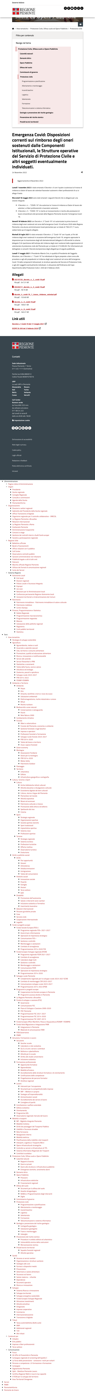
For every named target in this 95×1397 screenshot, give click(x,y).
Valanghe (24, 1237)
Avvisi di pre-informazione (30, 935)
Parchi (23, 713)
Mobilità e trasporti (19, 1121)
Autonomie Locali (18, 576)
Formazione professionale (26, 1064)
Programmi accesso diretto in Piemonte (35, 997)
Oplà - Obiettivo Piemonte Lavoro (24, 1375)
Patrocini (15, 562)
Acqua (23, 689)
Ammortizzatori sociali (29, 1099)
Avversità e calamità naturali (27, 648)
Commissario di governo (29, 72)
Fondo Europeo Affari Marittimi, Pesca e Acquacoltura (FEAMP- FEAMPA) (43, 1024)
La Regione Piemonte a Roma (23, 524)
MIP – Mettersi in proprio (30, 1094)
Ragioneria (20, 627)
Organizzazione (14, 505)
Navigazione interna (23, 1137)
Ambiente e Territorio (20, 684)
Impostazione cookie (21, 420)
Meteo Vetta (25, 762)
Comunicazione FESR (28, 970)
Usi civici (19, 589)
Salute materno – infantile (26, 1280)
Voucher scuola (26, 1045)
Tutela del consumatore (29, 875)
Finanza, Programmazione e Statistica (26, 611)
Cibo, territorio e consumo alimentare (30, 651)
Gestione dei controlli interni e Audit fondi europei (30, 535)
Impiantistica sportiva (29, 829)
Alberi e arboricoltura (28, 724)
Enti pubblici (16, 1345)
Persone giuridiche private (26, 913)
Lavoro (18, 1086)
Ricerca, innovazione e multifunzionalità (31, 656)
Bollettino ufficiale (19, 543)
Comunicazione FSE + (28, 940)
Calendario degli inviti (28, 962)
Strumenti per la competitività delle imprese (37, 1091)
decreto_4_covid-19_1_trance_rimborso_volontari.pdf (35, 294)
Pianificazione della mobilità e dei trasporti (32, 1142)
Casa (18, 916)
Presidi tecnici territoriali (29, 121)
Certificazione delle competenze (32, 1078)
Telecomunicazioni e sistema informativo (36, 108)
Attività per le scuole (28, 1056)
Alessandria (16, 387)
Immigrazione (26, 872)
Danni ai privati (26, 1167)
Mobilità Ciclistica (22, 1126)
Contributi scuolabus (24, 1156)
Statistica (19, 632)
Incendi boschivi (27, 90)
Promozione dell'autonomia (31, 900)
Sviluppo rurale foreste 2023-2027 (34, 737)
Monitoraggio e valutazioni (30, 945)
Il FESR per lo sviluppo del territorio (25, 1380)
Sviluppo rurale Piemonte (25, 978)
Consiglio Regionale (19, 495)
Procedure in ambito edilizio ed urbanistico (36, 1242)
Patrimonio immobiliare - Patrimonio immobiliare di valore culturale (41, 603)
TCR (17, 1334)
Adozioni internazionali (24, 910)
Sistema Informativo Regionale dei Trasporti (32, 1153)
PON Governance (22, 1034)
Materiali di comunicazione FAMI (32, 1032)
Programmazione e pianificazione (33, 81)
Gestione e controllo (28, 943)
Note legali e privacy (19, 445)
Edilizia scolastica (22, 1110)
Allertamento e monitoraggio (32, 86)
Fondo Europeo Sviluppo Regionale (29, 1302)
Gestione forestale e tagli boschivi (33, 729)
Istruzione (20, 1043)
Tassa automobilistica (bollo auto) (28, 1326)
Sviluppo (15, 1291)
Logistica (25, 95)
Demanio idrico (25, 58)
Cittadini (15, 1342)
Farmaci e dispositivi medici (26, 1269)
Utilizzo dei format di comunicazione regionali (29, 567)
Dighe (23, 1199)
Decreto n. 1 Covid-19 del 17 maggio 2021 (28, 324)
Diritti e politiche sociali (21, 856)
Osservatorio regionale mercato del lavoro (32, 1118)
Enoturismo (25, 854)
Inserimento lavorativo (29, 908)
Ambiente (20, 686)
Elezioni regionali (22, 581)
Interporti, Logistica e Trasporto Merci (30, 1145)
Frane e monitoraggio (29, 1234)
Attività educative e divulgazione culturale (36, 789)
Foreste (19, 721)
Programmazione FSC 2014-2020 (33, 1018)
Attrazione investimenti (25, 1304)
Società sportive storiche (30, 824)
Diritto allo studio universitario (32, 1059)
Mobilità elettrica (22, 1140)
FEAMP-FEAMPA (22, 681)
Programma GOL (22, 1115)
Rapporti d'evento (27, 1164)
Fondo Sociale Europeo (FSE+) (27, 929)
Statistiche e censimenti (25, 665)
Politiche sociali (22, 878)
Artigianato (20, 1310)
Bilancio (19, 621)
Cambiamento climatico (25, 719)
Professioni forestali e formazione (33, 735)
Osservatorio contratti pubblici (23, 554)
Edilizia (23, 775)
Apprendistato (26, 1070)
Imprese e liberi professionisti (23, 1348)
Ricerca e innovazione (24, 1288)
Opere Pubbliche (26, 62)
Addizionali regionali (23, 1331)
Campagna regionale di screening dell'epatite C (29, 1361)
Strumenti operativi (23, 1286)
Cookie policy (16, 450)
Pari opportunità (27, 862)
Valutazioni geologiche (29, 1232)
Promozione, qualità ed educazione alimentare (33, 654)
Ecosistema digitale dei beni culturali (34, 792)
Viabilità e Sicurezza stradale (27, 1132)
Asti (13, 389)
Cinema (23, 813)
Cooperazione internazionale (27, 921)
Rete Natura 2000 (27, 716)
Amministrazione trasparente (23, 530)
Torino (26, 389)
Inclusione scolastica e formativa (33, 905)
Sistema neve (26, 832)
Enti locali (20, 578)
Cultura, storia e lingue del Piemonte (34, 794)
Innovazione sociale (28, 881)
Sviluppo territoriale (23, 1296)
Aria (22, 692)
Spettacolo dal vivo (28, 810)
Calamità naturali (26, 53)
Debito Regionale (22, 613)
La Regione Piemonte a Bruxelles (24, 519)
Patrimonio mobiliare (24, 605)
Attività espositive (27, 800)
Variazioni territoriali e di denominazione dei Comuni (35, 597)
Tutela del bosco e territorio (31, 743)
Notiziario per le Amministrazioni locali (30, 592)
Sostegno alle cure (23, 1267)
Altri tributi (20, 1337)
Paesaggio (20, 767)
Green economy (22, 748)
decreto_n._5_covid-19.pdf (24, 302)
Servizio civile (21, 918)
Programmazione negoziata (26, 619)
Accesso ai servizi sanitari (25, 1261)
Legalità (19, 924)
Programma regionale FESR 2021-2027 (35, 956)
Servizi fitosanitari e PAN (25, 662)
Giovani (23, 864)
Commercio (20, 1315)
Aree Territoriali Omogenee (22, 1383)
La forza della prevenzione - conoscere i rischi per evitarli (33, 1364)
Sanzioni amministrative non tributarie (26, 557)
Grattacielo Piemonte (20, 527)
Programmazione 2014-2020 (32, 975)
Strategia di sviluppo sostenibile (24, 640)
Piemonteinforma (18, 503)
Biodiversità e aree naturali (26, 708)
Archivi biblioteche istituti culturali (33, 786)
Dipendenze (20, 1283)
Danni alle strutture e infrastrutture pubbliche (37, 1169)
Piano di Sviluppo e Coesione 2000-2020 (36, 1010)
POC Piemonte (26, 1013)
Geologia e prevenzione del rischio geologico (36, 112)
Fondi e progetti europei (21, 926)
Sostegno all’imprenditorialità (32, 1097)
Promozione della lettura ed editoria (34, 808)
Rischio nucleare (27, 705)
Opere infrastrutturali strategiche (28, 1148)
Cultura (19, 783)
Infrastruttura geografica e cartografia (35, 778)
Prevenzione (21, 1272)
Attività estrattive (23, 1307)
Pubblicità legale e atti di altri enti (24, 559)
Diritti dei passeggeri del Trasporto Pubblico (32, 1129)
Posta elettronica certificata (22, 466)
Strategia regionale (28, 818)
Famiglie (24, 886)
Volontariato (26, 99)
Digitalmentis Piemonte (21, 1372)
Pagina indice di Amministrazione (20, 484)
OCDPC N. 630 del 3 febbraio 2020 (25, 328)
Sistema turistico (27, 843)
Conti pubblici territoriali (25, 629)
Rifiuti (23, 702)
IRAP (18, 1329)
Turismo (19, 837)
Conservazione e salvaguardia (32, 711)
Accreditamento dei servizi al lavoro (34, 1102)
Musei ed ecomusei (28, 802)
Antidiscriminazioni (28, 870)
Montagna (20, 751)
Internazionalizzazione (24, 1318)
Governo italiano (18, 2)
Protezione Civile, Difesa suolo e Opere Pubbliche (38, 49)
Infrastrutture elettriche (29, 1183)
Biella (14, 392)
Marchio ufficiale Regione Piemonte (25, 565)
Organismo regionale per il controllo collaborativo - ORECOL (34, 516)
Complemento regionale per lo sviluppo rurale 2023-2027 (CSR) (44, 980)
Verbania (27, 392)
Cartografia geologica (28, 1229)
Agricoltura (16, 643)
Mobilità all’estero (27, 1072)
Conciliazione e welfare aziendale (28, 1107)
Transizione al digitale (24, 1321)
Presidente (16, 489)
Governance (25, 1005)
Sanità (14, 1258)
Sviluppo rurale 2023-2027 (26, 675)
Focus (14, 1356)
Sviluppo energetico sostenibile (28, 1299)
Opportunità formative (29, 1067)
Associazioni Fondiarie (29, 754)
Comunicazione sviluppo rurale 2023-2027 (36, 986)
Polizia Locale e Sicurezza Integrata (29, 584)
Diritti (18, 859)
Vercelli (27, 395)
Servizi (6, 1385)
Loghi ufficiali (16, 455)
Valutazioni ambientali (29, 697)
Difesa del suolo (26, 67)
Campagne (16, 1369)
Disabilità (19, 897)
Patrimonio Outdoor (28, 764)
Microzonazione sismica (29, 1248)
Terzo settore (25, 891)
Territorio (19, 770)
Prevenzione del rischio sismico (31, 117)
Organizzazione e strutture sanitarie (29, 1264)
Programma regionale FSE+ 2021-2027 (35, 932)
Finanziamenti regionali (29, 1186)
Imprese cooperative (24, 1313)
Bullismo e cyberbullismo (30, 1053)
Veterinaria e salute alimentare (28, 1275)
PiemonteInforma (10, 1391)
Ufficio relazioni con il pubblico (23, 548)
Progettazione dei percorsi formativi (34, 1080)
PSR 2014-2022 (22, 678)
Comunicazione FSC (28, 1007)
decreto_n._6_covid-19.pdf (24, 309)
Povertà (23, 883)
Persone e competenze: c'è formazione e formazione (31, 1366)
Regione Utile (13, 540)
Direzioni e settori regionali (22, 508)
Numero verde (17, 402)
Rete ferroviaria (22, 1134)
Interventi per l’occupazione (31, 1088)
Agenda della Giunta (19, 500)
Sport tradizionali (27, 827)
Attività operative (27, 1256)
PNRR (18, 1037)
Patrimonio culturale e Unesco (32, 805)
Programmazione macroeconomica (29, 616)
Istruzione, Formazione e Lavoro (24, 1040)
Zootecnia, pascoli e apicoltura (27, 673)
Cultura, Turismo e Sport (21, 781)
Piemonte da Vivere (11, 1394)
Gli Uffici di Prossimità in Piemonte (25, 1358)
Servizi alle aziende (23, 659)
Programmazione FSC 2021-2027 (33, 1016)
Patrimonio (16, 600)
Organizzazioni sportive (29, 821)
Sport (18, 816)
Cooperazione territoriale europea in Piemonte (38, 994)
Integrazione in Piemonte (30, 1029)
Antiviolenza (25, 867)
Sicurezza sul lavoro (23, 1277)
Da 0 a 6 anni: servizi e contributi (33, 1051)
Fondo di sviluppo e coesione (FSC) (29, 1002)
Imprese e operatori (28, 732)
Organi (10, 486)
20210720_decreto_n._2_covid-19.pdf (29, 279)
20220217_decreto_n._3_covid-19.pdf (29, 287)
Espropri (19, 586)
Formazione (26, 103)
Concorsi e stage (18, 532)
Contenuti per (13, 1340)
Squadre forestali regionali (30, 1253)
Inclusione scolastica (28, 1061)
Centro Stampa (22, 608)
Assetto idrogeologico (29, 1194)
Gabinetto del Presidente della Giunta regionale (29, 511)
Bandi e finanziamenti (20, 546)
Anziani (23, 889)
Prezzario (24, 1180)
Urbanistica (25, 773)
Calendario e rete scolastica (31, 1048)
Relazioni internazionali (21, 522)
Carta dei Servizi (18, 570)
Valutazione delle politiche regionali (29, 624)
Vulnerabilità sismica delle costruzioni (34, 1245)
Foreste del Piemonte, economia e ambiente (37, 727)
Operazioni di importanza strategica (34, 937)
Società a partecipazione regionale (25, 538)
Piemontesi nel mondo (29, 797)
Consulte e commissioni (21, 497)
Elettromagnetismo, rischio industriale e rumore (38, 700)
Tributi (14, 1323)
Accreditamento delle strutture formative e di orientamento (43, 1075)
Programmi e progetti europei (27, 991)
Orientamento (21, 1113)
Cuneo (14, 395)
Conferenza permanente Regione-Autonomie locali (35, 594)
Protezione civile (26, 76)
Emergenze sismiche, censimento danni (35, 1172)
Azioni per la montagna (29, 756)
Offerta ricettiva (26, 848)
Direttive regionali (27, 1083)
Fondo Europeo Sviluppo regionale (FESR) (31, 953)
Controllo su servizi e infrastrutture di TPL (31, 1151)
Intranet (15, 471)
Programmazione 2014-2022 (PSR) (34, 989)
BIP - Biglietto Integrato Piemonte (29, 1124)
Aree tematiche (14, 638)
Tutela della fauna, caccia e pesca (28, 667)
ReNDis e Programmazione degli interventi (36, 1196)
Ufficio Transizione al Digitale (23, 513)
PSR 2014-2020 (27, 740)
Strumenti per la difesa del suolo (33, 1191)
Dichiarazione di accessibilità (22, 439)
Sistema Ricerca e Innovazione (27, 1294)
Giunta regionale (18, 492)
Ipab (22, 894)
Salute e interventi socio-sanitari (33, 902)
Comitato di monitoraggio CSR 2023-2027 (36, 983)
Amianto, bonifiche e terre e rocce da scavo (36, 694)
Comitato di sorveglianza (30, 948)
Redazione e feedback (19, 460)
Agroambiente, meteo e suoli (27, 646)
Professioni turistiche (28, 845)
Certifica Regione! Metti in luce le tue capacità (29, 1377)
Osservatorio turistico (29, 851)
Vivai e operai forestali (29, 746)
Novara (26, 387)
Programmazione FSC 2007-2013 (33, 1021)
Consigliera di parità (28, 1105)
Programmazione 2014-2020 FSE (33, 951)
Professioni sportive (28, 835)
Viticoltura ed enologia (24, 670)
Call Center (16, 551)
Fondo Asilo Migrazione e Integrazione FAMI (32, 1026)
